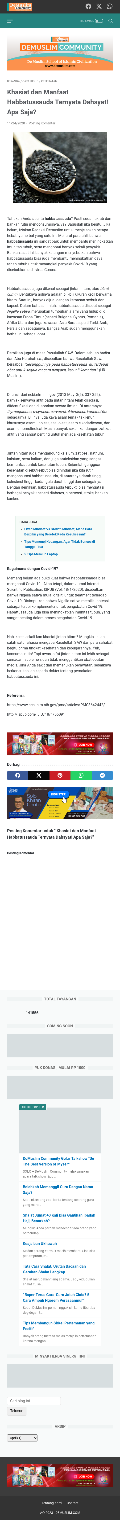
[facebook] (17, 775)
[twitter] (39, 775)
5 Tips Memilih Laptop (41, 554)
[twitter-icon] (99, 6)
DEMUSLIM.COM (67, 1513)
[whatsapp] (81, 775)
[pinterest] (60, 775)
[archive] (22, 1437)
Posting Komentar (42, 123)
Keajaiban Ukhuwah (40, 1243)
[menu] (12, 20)
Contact (73, 1503)
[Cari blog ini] (34, 1401)
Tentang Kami (52, 1503)
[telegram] (102, 775)
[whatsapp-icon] (109, 6)
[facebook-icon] (88, 6)
